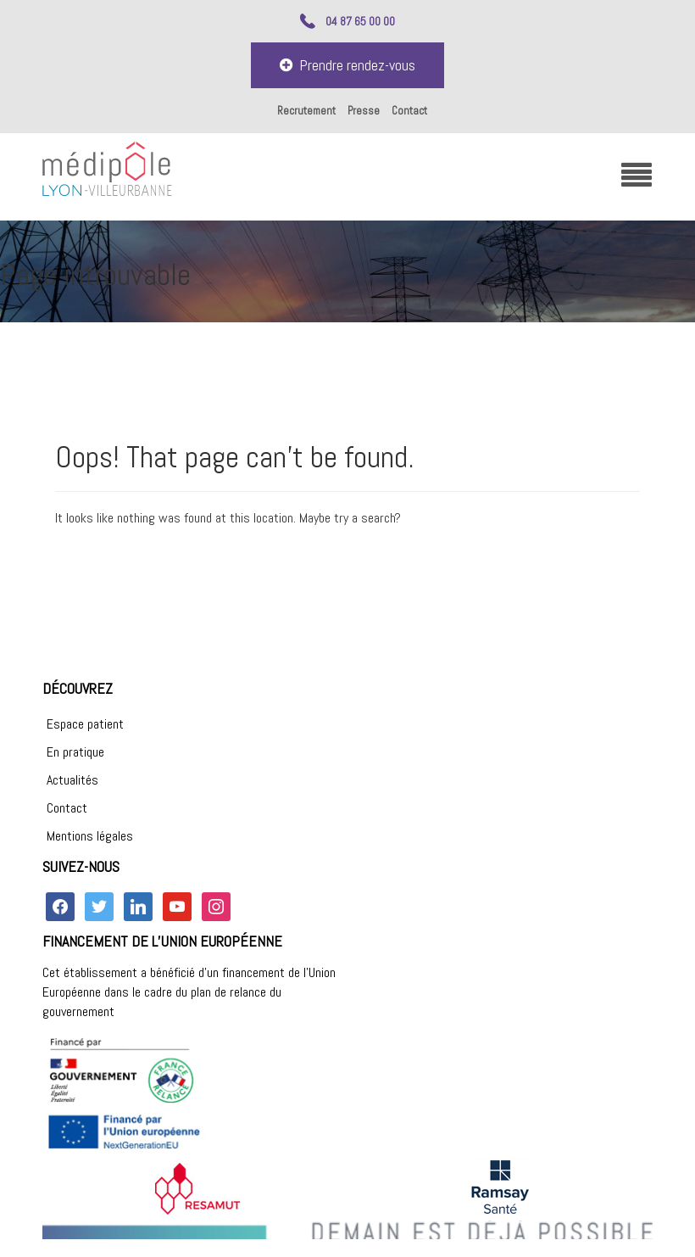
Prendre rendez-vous (347, 65)
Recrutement (306, 110)
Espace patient (85, 724)
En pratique (75, 752)
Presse (364, 110)
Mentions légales (90, 836)
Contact (409, 110)
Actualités (72, 780)
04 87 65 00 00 (360, 21)
